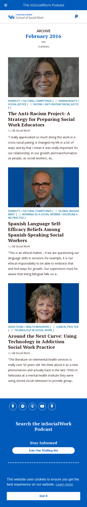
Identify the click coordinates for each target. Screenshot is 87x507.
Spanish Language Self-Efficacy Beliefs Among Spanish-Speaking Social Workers (36, 231)
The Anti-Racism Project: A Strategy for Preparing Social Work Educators (41, 119)
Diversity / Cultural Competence (30, 101)
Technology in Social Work (33, 330)
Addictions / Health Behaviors (28, 327)
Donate (76, 16)
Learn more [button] (64, 484)
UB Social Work (21, 130)
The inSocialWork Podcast (43, 5)
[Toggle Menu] (5, 5)
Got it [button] (43, 496)
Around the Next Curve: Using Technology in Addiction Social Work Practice (42, 341)
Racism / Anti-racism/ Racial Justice (43, 105)
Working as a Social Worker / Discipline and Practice (43, 216)
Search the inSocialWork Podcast (44, 426)
